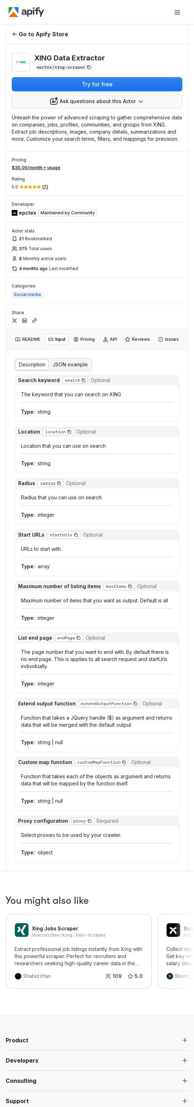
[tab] (27, 339)
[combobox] (97, 101)
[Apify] (26, 12)
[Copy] (63, 67)
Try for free (97, 84)
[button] (83, 380)
